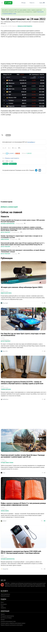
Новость (8, 135)
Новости (32, 2)
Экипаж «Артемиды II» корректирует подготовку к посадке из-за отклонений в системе (21, 236)
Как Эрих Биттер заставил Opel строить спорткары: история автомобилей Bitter (23, 334)
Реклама (3, 619)
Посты (2, 602)
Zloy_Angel (5, 303)
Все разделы (4, 604)
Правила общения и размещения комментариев (12, 625)
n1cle (4, 472)
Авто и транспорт (5, 232)
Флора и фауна (5, 511)
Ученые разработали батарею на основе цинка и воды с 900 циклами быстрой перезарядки (23, 221)
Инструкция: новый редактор (7, 616)
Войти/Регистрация (5, 596)
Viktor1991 (5, 351)
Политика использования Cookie (8, 621)
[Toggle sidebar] (2, 2)
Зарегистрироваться (5, 594)
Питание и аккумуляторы (7, 223)
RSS (12, 161)
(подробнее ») (31, 142)
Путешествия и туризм (7, 462)
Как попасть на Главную (6, 617)
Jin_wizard (10, 153)
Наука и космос (5, 239)
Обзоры (23, 2)
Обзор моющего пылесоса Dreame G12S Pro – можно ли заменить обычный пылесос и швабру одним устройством (22, 383)
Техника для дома (6, 389)
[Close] (44, 10)
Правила (3, 614)
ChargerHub (5, 569)
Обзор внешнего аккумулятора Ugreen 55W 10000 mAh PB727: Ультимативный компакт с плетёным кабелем (21, 552)
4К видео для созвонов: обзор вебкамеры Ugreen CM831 (22, 287)
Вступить (5, 163)
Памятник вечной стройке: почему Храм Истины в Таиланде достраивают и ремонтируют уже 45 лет (23, 456)
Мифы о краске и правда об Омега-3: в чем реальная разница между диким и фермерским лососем (23, 504)
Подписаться (12, 163)
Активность (3, 607)
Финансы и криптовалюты (25, 26)
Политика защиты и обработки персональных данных (13, 623)
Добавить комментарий (9, 207)
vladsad (4, 521)
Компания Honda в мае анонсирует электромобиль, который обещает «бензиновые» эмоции (23, 251)
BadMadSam (5, 399)
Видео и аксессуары (6, 293)
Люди (2, 606)
